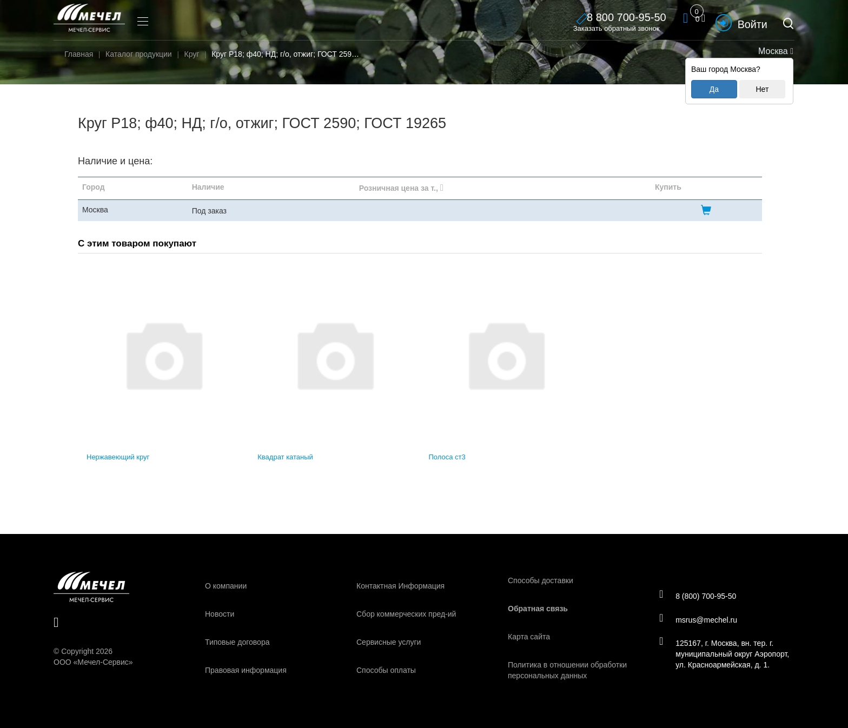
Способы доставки (540, 580)
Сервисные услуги (388, 642)
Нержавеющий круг (118, 457)
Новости (219, 614)
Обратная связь (538, 608)
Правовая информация (246, 670)
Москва (774, 51)
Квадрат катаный (285, 457)
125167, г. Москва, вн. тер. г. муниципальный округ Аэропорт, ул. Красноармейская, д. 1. (725, 654)
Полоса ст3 (447, 457)
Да (714, 89)
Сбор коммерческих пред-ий (406, 614)
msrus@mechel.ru (699, 619)
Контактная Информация (400, 586)
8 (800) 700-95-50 (699, 595)
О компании (226, 586)
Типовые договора (237, 642)
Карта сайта (529, 636)
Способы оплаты (386, 670)
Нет (762, 89)
